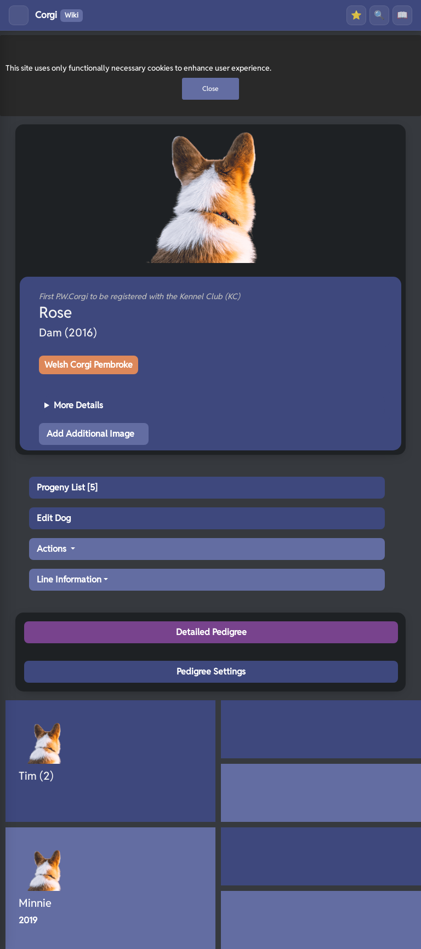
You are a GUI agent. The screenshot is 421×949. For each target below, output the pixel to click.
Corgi (59, 15)
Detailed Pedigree (211, 632)
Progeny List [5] (67, 487)
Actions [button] (53, 548)
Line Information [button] (69, 579)
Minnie (35, 903)
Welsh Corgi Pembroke (88, 364)
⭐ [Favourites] (356, 15)
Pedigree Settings (211, 671)
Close (210, 88)
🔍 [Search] (379, 15)
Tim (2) (36, 776)
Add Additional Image (90, 433)
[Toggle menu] (19, 15)
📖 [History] (402, 15)
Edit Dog (54, 518)
